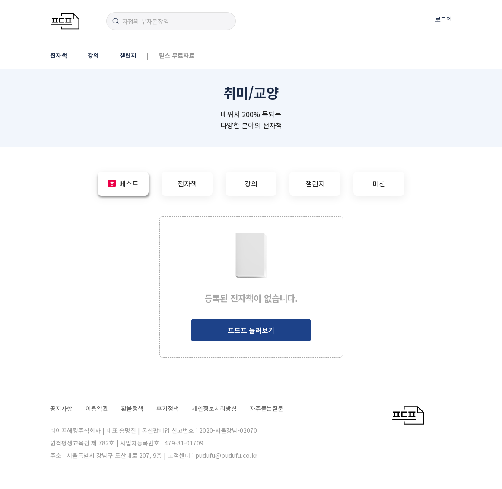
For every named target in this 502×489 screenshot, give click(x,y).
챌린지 (128, 55)
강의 (93, 55)
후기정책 (167, 408)
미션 (378, 183)
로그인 (443, 19)
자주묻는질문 (266, 408)
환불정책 (132, 408)
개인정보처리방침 (214, 408)
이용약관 (97, 408)
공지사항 (61, 408)
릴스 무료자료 (176, 55)
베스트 (129, 183)
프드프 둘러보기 (251, 330)
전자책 (58, 55)
